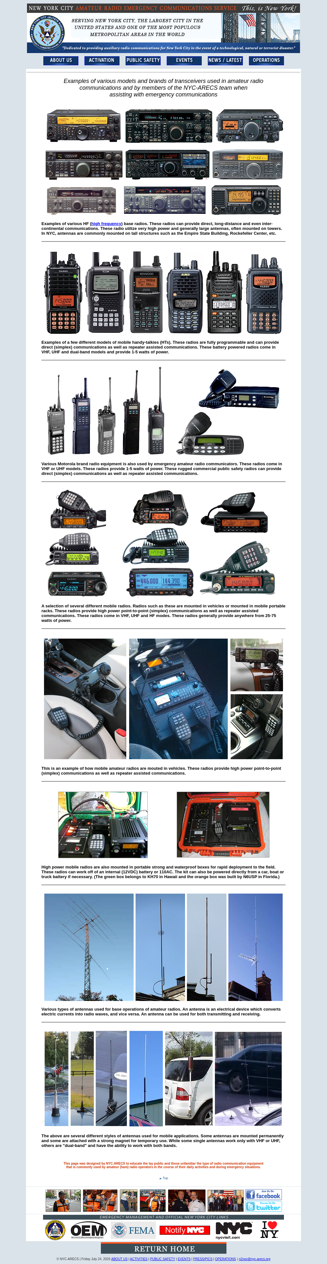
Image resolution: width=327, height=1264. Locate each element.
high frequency (106, 223)
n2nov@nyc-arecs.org (254, 1259)
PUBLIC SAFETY (162, 1259)
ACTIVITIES (138, 1259)
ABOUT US (119, 1259)
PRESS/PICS (202, 1259)
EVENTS (184, 1259)
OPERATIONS (225, 1259)
